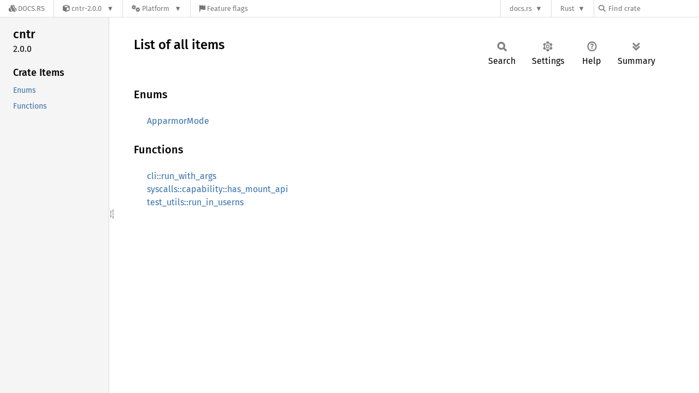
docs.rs (521, 8)
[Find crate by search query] (653, 8)
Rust (567, 8)
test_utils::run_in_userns (195, 202)
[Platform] (156, 8)
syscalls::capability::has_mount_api (217, 189)
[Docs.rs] (27, 8)
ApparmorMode (178, 121)
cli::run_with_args (181, 176)
